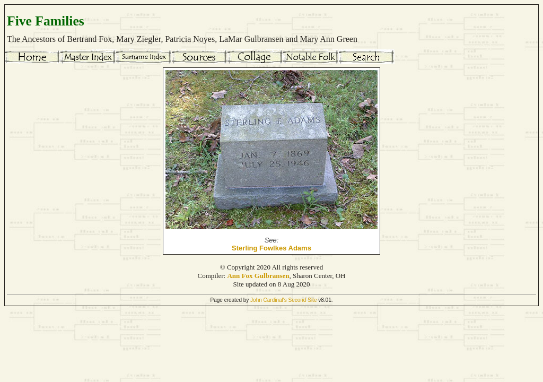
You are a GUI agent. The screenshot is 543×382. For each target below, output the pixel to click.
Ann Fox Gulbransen (258, 276)
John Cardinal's (268, 300)
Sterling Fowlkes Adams (271, 248)
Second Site (302, 300)
